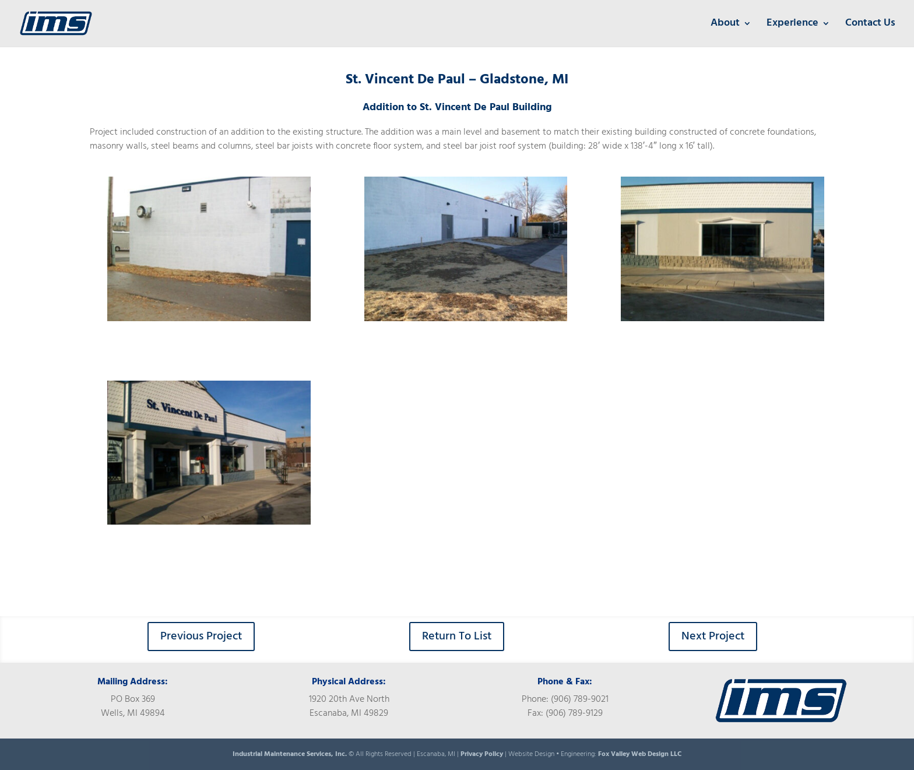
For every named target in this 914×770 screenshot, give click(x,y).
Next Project (712, 636)
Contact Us (870, 25)
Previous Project (201, 636)
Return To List (456, 636)
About (725, 25)
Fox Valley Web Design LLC (639, 754)
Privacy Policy (481, 754)
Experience (792, 25)
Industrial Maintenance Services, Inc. (291, 754)
